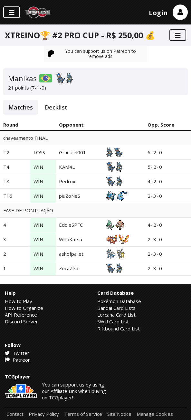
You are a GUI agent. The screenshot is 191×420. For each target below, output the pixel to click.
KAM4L (67, 167)
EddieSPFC (71, 225)
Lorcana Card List (116, 314)
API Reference (21, 314)
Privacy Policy (44, 414)
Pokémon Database (119, 301)
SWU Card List (113, 321)
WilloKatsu (70, 239)
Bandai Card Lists (116, 308)
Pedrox (67, 181)
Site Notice (119, 414)
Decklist (56, 107)
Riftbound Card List (118, 328)
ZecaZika (68, 268)
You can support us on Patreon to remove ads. (92, 53)
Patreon (18, 360)
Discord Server (21, 321)
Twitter (17, 353)
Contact (15, 414)
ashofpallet (71, 254)
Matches (20, 107)
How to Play (18, 301)
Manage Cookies (155, 414)
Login (158, 12)
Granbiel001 (72, 152)
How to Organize (24, 308)
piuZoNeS (69, 196)
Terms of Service (83, 414)
